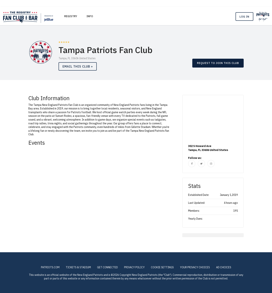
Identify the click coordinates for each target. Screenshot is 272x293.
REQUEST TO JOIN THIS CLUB (218, 63)
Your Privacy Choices (195, 267)
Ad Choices (223, 267)
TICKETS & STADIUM (78, 267)
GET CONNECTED (107, 267)
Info (90, 16)
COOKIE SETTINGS (162, 267)
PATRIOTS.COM (50, 267)
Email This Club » (78, 66)
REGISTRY (70, 16)
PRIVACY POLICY (134, 267)
